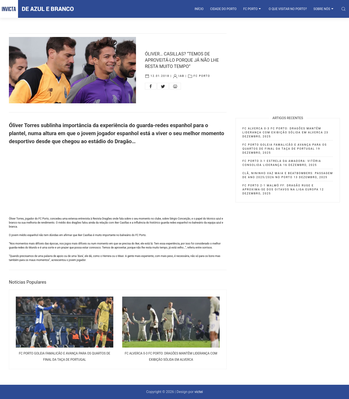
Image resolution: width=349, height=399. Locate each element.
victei (199, 392)
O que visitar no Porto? (288, 9)
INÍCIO (199, 9)
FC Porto (201, 75)
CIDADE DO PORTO (223, 9)
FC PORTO (252, 9)
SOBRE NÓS (324, 9)
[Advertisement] (118, 181)
